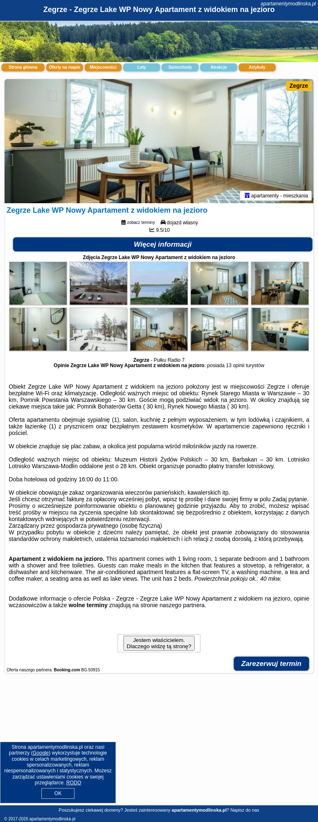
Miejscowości (103, 67)
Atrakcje (218, 67)
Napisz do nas (244, 810)
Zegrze (298, 85)
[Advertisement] (159, 743)
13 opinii (235, 365)
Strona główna (23, 67)
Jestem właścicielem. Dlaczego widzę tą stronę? (159, 643)
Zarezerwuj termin (271, 664)
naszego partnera (182, 605)
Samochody (180, 67)
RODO (73, 783)
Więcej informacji (163, 244)
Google (41, 753)
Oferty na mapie (64, 67)
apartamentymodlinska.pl (288, 4)
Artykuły (257, 67)
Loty (141, 67)
